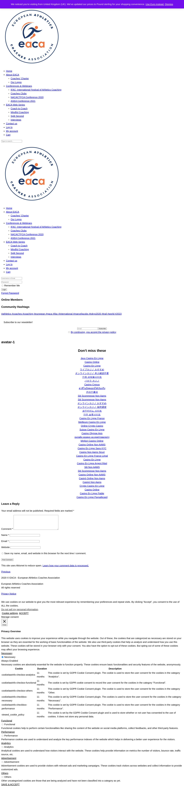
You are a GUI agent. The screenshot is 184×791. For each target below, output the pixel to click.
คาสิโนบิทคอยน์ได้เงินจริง (92, 388)
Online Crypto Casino (92, 426)
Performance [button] (8, 734)
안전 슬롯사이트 (92, 414)
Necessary (9, 660)
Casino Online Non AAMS (92, 444)
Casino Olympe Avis (92, 433)
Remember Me (12, 285)
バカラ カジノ (92, 380)
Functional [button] (6, 723)
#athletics (6, 314)
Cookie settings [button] (10, 616)
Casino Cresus (92, 384)
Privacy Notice (8, 596)
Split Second (17, 116)
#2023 (118, 314)
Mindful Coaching (20, 112)
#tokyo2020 (95, 314)
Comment (7, 531)
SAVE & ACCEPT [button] (10, 787)
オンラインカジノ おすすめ (92, 403)
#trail (104, 314)
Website (5, 550)
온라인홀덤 (92, 392)
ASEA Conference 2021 (23, 101)
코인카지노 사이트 (92, 411)
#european (40, 314)
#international (65, 314)
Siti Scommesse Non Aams (92, 396)
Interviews (16, 119)
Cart (8, 134)
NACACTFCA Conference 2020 (27, 97)
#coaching (28, 314)
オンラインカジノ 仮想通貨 (92, 407)
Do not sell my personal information (19, 612)
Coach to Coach (19, 108)
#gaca (49, 314)
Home (9, 71)
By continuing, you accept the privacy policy (93, 332)
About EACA (12, 74)
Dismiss (169, 4)
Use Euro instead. (155, 4)
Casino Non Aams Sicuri (92, 452)
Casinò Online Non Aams (92, 478)
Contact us (11, 123)
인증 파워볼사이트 (92, 377)
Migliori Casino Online (92, 441)
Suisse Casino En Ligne (92, 429)
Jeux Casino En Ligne (92, 358)
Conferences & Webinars (19, 86)
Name (5, 538)
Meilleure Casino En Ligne (92, 422)
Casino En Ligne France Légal (92, 456)
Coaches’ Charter (20, 78)
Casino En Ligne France (92, 418)
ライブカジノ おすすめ (92, 369)
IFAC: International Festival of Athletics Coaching (36, 89)
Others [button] (4, 776)
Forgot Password (10, 293)
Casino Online (92, 362)
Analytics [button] (6, 746)
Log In (9, 127)
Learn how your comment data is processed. (66, 568)
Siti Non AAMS (92, 467)
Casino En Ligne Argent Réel (92, 463)
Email (5, 544)
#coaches (17, 314)
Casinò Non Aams (92, 482)
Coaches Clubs (19, 93)
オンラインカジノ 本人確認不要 (92, 373)
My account (12, 131)
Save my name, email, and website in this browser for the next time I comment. (45, 556)
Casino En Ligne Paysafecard (92, 497)
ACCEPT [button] (24, 616)
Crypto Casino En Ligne (92, 486)
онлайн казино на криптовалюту (92, 437)
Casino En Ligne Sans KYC (92, 448)
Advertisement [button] (8, 761)
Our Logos (16, 82)
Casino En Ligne (92, 365)
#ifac (55, 314)
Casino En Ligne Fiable (92, 493)
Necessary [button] (6, 656)
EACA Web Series (15, 104)
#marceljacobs (81, 314)
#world (111, 314)
